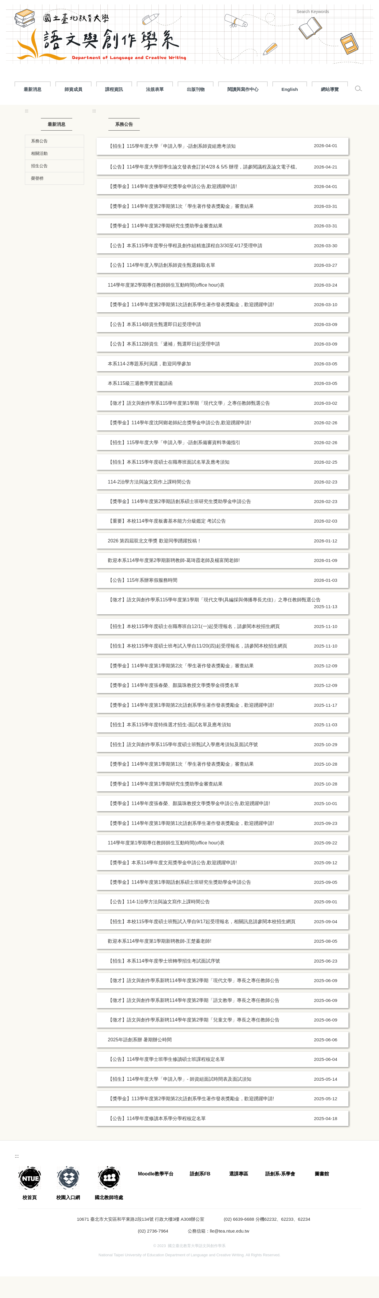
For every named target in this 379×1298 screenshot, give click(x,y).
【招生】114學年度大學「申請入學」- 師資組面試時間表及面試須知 (179, 1100)
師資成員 (129, 89)
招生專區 (170, 89)
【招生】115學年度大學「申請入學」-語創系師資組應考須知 (172, 167)
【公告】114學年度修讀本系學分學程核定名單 (157, 1139)
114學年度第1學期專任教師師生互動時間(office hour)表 (166, 864)
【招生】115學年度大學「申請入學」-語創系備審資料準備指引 (174, 463)
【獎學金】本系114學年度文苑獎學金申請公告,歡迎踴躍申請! (172, 883)
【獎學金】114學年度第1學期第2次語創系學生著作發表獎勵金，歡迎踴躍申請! (191, 726)
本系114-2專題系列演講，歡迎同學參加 (149, 385)
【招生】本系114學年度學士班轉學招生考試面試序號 (164, 982)
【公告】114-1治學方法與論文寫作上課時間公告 (159, 923)
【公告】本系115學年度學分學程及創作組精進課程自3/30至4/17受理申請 (185, 267)
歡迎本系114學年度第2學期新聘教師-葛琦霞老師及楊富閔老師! (174, 581)
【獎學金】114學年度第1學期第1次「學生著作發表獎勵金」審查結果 (181, 785)
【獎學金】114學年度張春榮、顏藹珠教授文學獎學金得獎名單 (173, 706)
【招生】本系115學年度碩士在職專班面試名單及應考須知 (168, 483)
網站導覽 (60, 110)
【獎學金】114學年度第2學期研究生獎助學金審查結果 (165, 247)
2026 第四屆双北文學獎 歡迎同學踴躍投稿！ (155, 562)
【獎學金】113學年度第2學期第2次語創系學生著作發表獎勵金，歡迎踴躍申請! (191, 1120)
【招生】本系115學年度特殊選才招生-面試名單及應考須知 (169, 746)
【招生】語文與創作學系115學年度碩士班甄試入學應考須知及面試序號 (183, 765)
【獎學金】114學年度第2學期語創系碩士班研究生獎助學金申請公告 (179, 523)
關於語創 (88, 89)
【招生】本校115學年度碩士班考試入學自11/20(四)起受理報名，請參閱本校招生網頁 (197, 667)
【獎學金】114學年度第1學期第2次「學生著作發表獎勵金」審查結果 (181, 687)
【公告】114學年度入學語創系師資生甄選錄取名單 (161, 286)
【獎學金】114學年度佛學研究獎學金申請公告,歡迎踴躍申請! (172, 208)
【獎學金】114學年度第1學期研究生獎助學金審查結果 (165, 805)
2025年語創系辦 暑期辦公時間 (140, 1061)
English (20, 110)
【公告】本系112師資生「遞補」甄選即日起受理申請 (164, 365)
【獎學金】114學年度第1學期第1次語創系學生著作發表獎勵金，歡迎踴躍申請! (191, 844)
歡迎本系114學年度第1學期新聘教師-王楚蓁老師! (159, 962)
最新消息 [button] (48, 89)
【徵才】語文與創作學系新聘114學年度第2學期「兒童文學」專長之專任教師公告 (194, 1041)
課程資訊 (211, 89)
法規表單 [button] (252, 89)
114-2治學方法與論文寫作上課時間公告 (149, 503)
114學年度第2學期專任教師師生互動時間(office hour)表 (166, 306)
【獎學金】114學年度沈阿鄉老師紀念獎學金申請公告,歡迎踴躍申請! (179, 444)
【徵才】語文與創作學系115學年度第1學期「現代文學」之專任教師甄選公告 (189, 424)
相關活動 (39, 175)
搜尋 (365, 11)
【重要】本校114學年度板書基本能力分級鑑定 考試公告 (167, 542)
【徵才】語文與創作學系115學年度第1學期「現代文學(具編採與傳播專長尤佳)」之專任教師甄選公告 (214, 621)
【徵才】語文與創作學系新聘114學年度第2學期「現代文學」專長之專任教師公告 (194, 1002)
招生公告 (39, 187)
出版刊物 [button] (292, 89)
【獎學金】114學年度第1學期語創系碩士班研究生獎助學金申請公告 (179, 903)
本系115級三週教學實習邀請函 (140, 404)
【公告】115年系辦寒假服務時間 (142, 601)
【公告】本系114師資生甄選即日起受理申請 (154, 345)
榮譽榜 (37, 199)
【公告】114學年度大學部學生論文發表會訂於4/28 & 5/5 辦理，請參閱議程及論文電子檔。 (204, 188)
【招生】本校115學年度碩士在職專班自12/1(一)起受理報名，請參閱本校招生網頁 (194, 647)
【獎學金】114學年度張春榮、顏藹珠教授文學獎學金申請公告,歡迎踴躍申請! (189, 825)
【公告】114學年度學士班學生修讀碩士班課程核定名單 (166, 1080)
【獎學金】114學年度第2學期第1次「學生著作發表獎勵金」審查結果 (181, 227)
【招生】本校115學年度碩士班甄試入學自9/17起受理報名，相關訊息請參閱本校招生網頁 (202, 943)
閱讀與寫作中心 (339, 89)
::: (14, 89)
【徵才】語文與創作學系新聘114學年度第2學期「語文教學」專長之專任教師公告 (194, 1021)
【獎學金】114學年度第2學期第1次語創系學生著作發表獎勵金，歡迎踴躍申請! (191, 326)
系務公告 (39, 162)
